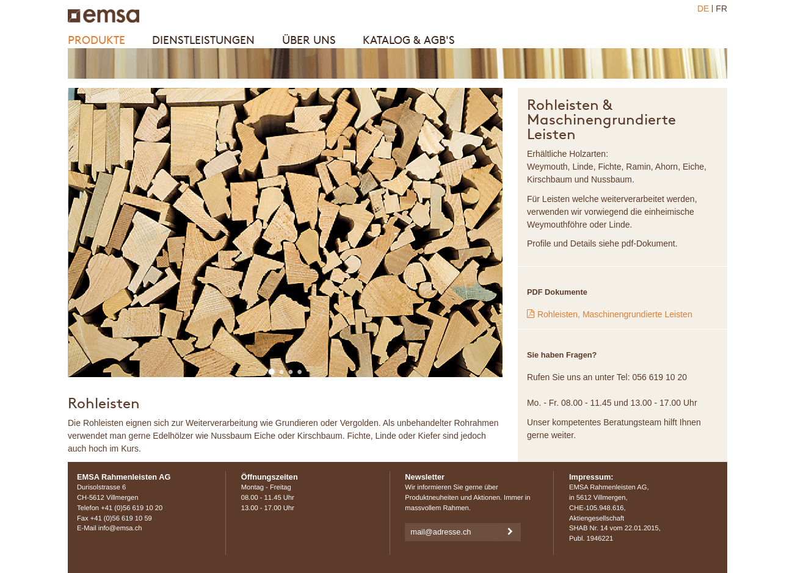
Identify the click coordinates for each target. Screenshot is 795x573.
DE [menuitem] (703, 8)
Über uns (309, 40)
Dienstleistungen (203, 40)
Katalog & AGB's (409, 40)
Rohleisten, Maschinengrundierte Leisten (614, 314)
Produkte (96, 40)
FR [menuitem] (721, 8)
